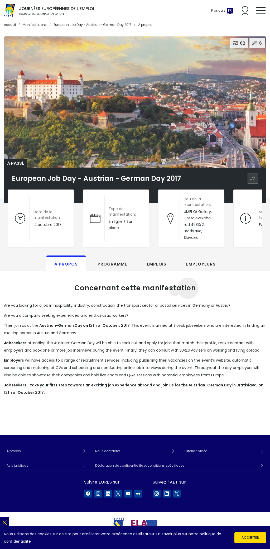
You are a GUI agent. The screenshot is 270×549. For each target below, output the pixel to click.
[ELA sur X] (177, 494)
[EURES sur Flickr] (138, 494)
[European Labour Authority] (144, 524)
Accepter (250, 537)
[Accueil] (9, 10)
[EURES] (118, 524)
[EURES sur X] (118, 494)
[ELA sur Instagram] (157, 494)
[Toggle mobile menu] (260, 10)
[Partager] (253, 178)
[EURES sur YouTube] (128, 494)
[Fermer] (5, 522)
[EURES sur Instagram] (98, 494)
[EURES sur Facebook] (88, 494)
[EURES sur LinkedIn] (108, 494)
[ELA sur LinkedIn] (167, 494)
